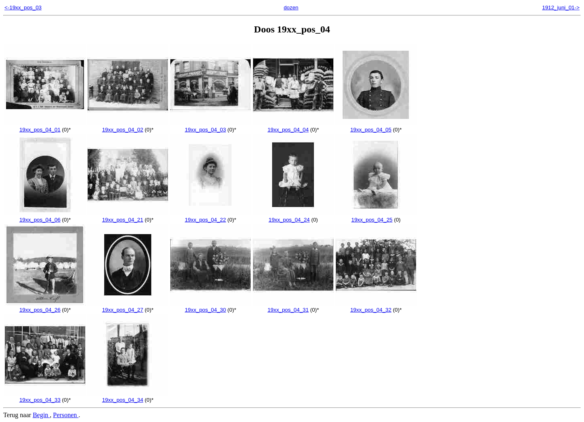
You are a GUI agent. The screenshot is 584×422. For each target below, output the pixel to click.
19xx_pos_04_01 (45, 127)
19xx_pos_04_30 (210, 307)
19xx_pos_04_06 (45, 217)
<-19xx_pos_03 (23, 7)
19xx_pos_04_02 (127, 127)
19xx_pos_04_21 (127, 217)
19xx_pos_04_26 (45, 307)
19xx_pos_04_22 (210, 217)
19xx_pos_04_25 (376, 217)
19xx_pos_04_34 (127, 397)
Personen (66, 414)
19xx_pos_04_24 (293, 217)
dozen (290, 7)
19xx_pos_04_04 (293, 127)
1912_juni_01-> (561, 7)
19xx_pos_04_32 (376, 307)
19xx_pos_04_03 (210, 127)
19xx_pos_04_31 (293, 307)
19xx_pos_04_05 (376, 127)
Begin (41, 414)
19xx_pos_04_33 (45, 397)
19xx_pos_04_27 (127, 307)
